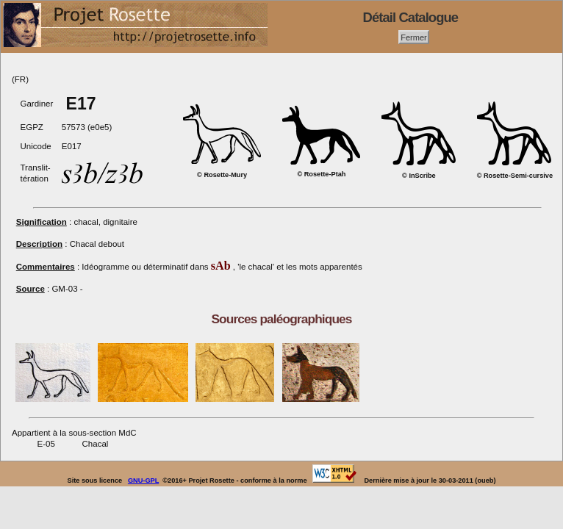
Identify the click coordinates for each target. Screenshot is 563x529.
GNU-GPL (143, 480)
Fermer (414, 36)
